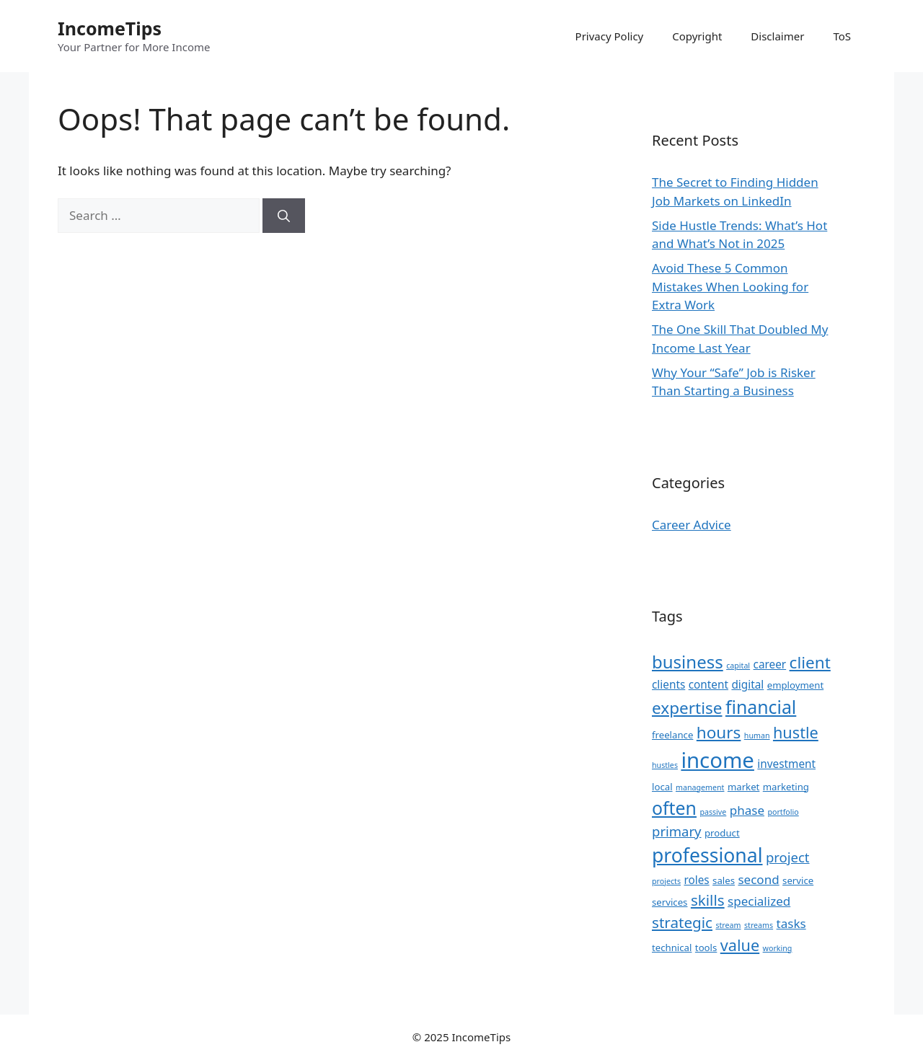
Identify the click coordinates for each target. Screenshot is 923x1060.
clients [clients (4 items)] (668, 684)
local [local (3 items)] (662, 786)
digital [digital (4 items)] (747, 684)
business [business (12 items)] (687, 661)
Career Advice (691, 524)
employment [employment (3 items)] (795, 685)
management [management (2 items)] (700, 787)
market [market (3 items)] (743, 786)
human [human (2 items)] (757, 735)
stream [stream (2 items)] (728, 925)
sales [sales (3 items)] (723, 880)
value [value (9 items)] (739, 945)
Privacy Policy (609, 36)
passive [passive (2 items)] (712, 812)
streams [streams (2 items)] (758, 925)
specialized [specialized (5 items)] (759, 901)
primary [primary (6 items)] (677, 831)
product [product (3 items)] (722, 832)
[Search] (283, 215)
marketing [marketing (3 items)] (786, 786)
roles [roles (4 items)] (696, 880)
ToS (842, 36)
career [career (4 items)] (770, 664)
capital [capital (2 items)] (738, 666)
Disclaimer (777, 36)
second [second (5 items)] (758, 879)
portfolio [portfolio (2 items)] (782, 812)
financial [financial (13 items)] (760, 706)
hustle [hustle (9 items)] (795, 732)
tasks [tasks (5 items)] (791, 923)
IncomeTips (110, 28)
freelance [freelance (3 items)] (672, 734)
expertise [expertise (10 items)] (687, 708)
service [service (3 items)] (797, 880)
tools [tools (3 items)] (706, 947)
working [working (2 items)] (777, 948)
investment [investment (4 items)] (786, 763)
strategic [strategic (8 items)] (682, 922)
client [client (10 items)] (810, 662)
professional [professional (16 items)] (707, 855)
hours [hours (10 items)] (719, 732)
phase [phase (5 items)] (747, 810)
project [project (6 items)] (788, 857)
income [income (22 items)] (717, 760)
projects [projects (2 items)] (666, 881)
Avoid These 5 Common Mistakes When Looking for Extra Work (730, 286)
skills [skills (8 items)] (708, 900)
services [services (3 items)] (669, 902)
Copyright (697, 36)
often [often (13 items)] (674, 807)
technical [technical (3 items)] (672, 947)
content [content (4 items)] (708, 684)
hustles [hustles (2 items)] (665, 765)
